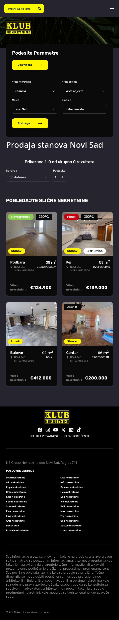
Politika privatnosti (44, 436)
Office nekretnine (16, 492)
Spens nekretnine (16, 501)
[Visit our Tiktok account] (79, 429)
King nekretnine (15, 516)
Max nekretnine (69, 511)
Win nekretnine (69, 501)
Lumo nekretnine (70, 530)
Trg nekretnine (69, 516)
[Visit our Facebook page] (40, 429)
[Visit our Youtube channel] (55, 429)
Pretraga (30, 123)
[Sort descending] (62, 177)
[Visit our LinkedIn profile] (71, 429)
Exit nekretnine (69, 506)
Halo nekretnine (69, 492)
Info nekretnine (69, 482)
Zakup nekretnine (70, 525)
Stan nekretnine (15, 506)
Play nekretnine (15, 511)
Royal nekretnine (16, 487)
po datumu (17, 177)
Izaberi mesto (74, 109)
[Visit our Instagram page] (47, 429)
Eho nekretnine (69, 496)
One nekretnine (69, 520)
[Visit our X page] (63, 429)
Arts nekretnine (15, 520)
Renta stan (12, 525)
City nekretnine (69, 477)
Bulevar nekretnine (71, 487)
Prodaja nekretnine (17, 530)
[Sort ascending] (56, 177)
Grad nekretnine (15, 477)
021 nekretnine (15, 482)
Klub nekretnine (15, 496)
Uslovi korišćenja (76, 436)
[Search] (39, 8)
